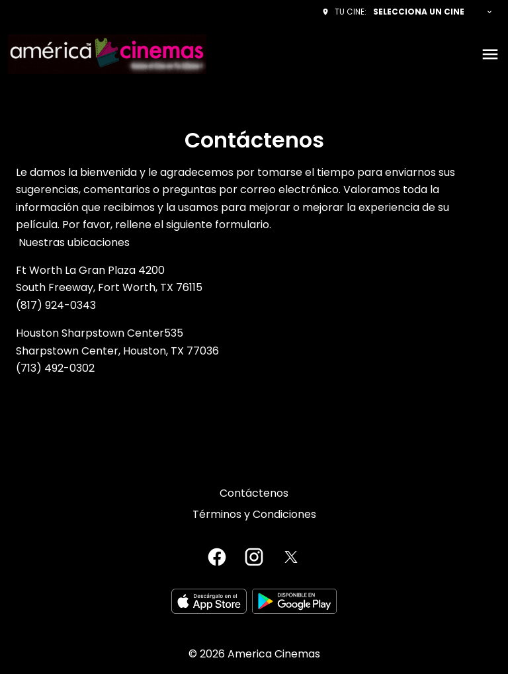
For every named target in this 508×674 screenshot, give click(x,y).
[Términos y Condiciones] (254, 514)
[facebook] (217, 557)
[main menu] (490, 54)
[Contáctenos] (254, 493)
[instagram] (254, 557)
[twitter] (291, 557)
